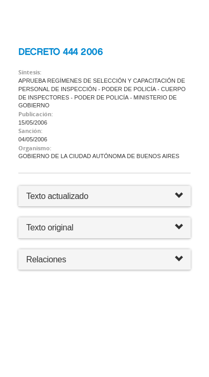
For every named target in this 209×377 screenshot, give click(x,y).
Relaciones (104, 259)
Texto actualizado (57, 196)
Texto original (49, 227)
